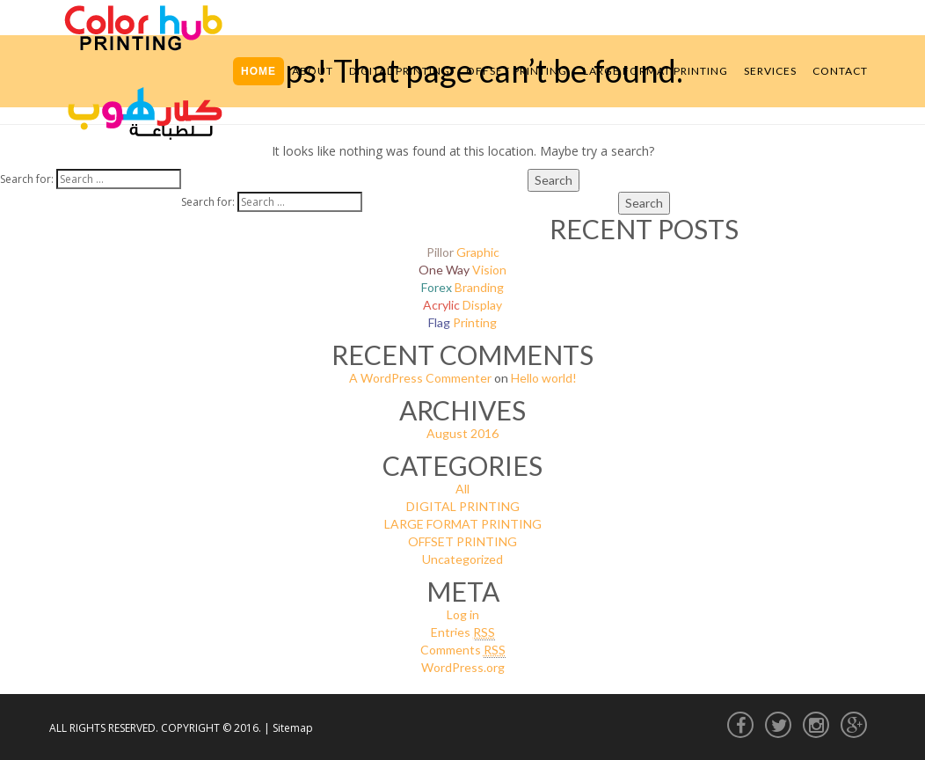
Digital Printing (399, 70)
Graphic (462, 252)
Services (770, 70)
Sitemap (293, 727)
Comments (463, 650)
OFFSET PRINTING (462, 541)
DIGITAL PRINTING (463, 506)
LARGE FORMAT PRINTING (463, 523)
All (462, 488)
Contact (840, 70)
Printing (462, 322)
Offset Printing (516, 70)
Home (258, 71)
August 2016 (462, 433)
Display (462, 304)
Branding (462, 287)
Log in (463, 614)
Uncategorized (462, 559)
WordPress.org (463, 667)
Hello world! (544, 377)
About (312, 70)
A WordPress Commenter (420, 377)
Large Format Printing (655, 70)
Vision (462, 269)
